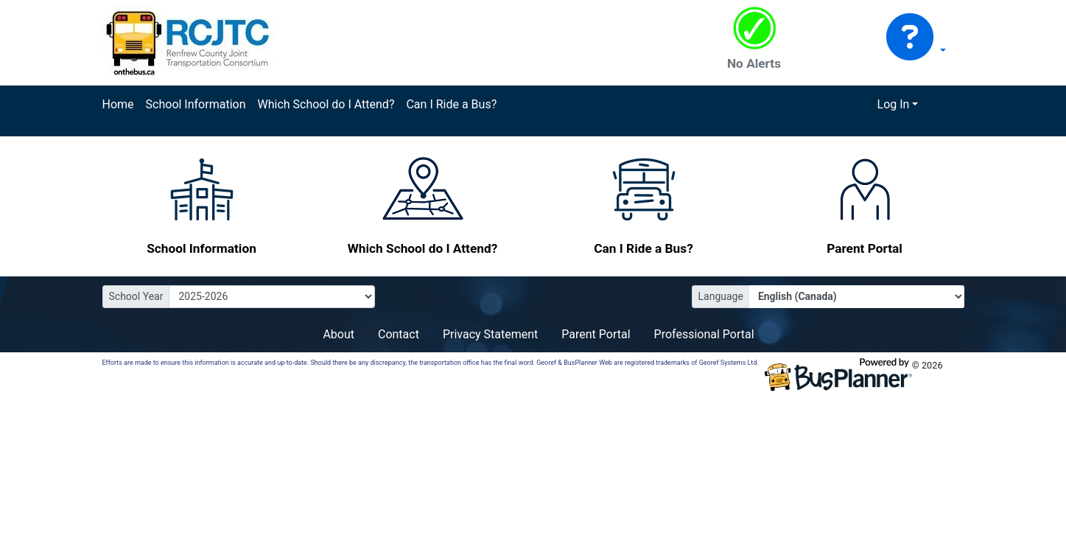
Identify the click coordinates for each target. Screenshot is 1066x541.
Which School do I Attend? (325, 104)
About (338, 334)
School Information (196, 104)
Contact (398, 334)
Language (720, 296)
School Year (136, 296)
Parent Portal (595, 334)
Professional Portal (704, 334)
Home (118, 104)
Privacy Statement (490, 334)
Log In (893, 104)
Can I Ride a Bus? (451, 104)
